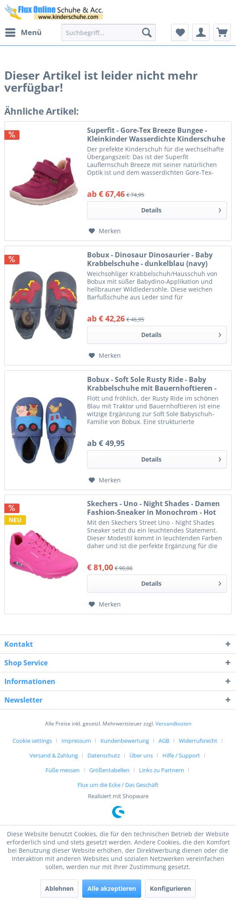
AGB (163, 741)
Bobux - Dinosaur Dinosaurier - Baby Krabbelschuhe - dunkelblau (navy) (150, 259)
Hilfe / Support (181, 755)
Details (181, 208)
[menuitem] (23, 32)
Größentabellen (109, 770)
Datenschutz (103, 755)
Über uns (141, 755)
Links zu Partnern (161, 770)
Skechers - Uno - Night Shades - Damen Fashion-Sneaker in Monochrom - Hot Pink (153, 508)
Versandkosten (173, 723)
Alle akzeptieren (111, 888)
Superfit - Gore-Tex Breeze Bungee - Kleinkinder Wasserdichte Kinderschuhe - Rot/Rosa (156, 134)
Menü (23, 31)
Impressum (76, 741)
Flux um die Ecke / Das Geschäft (118, 785)
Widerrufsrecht (198, 741)
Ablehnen (59, 888)
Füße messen (62, 770)
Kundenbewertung (124, 741)
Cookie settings (32, 741)
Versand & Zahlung (53, 755)
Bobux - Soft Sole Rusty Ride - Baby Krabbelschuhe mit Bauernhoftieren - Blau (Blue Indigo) (152, 383)
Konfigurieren (170, 888)
